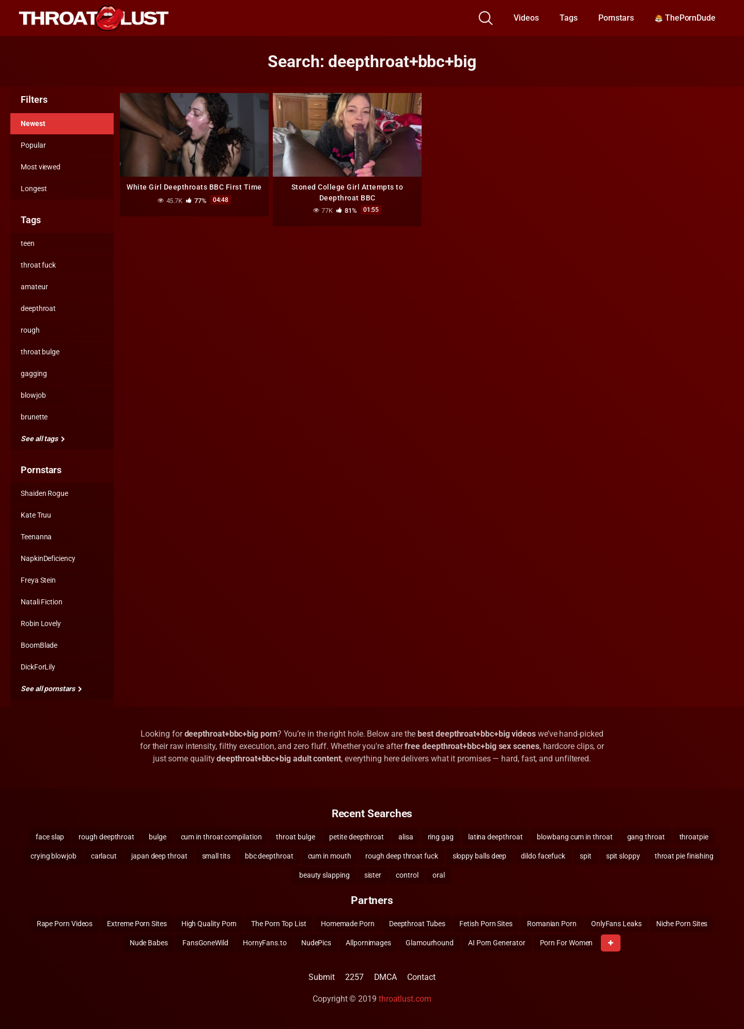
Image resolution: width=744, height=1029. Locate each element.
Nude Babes (149, 943)
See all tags (43, 438)
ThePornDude (685, 18)
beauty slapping (324, 875)
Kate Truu (36, 515)
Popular (33, 145)
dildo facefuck (543, 856)
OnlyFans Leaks (616, 923)
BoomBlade (39, 645)
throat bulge (40, 352)
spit (586, 856)
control (407, 875)
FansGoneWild (205, 943)
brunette (34, 417)
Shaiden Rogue (44, 493)
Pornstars (616, 18)
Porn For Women (566, 943)
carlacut (104, 856)
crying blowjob (53, 856)
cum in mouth (329, 856)
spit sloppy (623, 856)
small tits (216, 856)
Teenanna (36, 537)
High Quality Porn (209, 923)
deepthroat (38, 308)
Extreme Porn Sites (137, 923)
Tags (569, 18)
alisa (405, 837)
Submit (321, 977)
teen (28, 243)
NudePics (316, 943)
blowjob (33, 395)
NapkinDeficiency (48, 558)
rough (30, 330)
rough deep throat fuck (401, 856)
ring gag (441, 837)
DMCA (385, 977)
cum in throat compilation (221, 837)
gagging (34, 373)
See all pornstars (51, 688)
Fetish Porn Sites (486, 923)
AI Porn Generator (496, 943)
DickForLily (38, 667)
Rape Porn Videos (65, 923)
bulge (157, 837)
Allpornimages (368, 943)
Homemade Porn (348, 923)
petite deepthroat (356, 837)
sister (373, 875)
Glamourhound (430, 943)
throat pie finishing (684, 856)
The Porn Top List (278, 923)
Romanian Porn (552, 923)
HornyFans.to (265, 943)
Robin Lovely (41, 623)
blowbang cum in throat (574, 837)
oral (438, 875)
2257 (354, 977)
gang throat (646, 837)
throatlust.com (405, 999)
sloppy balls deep (480, 856)
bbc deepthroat (269, 856)
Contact (421, 977)
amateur (34, 287)
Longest (34, 188)
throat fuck (38, 265)
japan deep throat (159, 856)
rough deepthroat (106, 837)
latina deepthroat (495, 837)
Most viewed (40, 167)
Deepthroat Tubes (417, 923)
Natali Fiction (42, 602)
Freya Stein (38, 580)
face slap (50, 837)
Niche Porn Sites (682, 923)
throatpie (693, 837)
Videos (526, 18)
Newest (33, 123)
